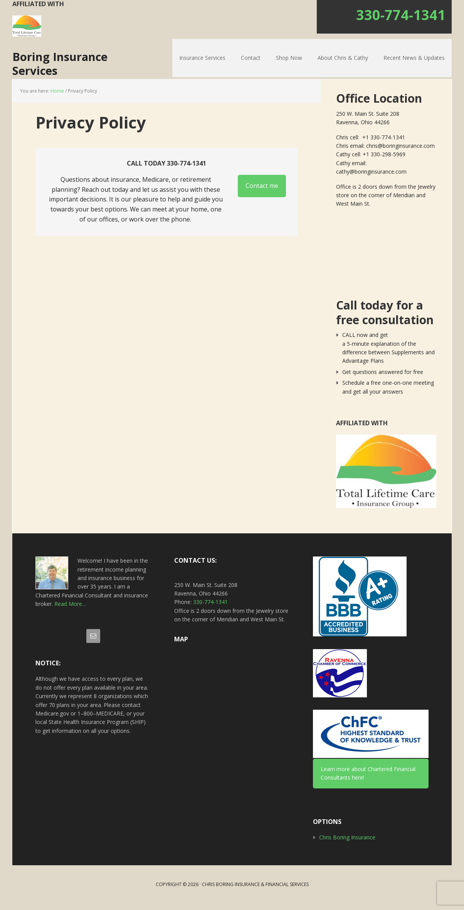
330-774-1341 (401, 14)
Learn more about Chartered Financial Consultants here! (368, 780)
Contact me (261, 192)
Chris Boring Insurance (347, 844)
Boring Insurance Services (72, 67)
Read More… (70, 610)
